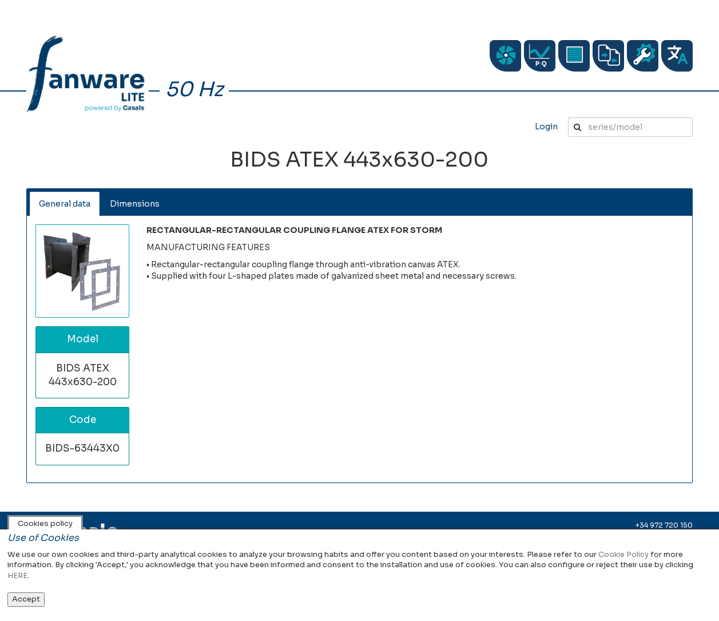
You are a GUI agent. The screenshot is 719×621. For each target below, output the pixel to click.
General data (64, 204)
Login (546, 126)
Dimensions (135, 204)
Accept (26, 599)
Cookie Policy (623, 554)
